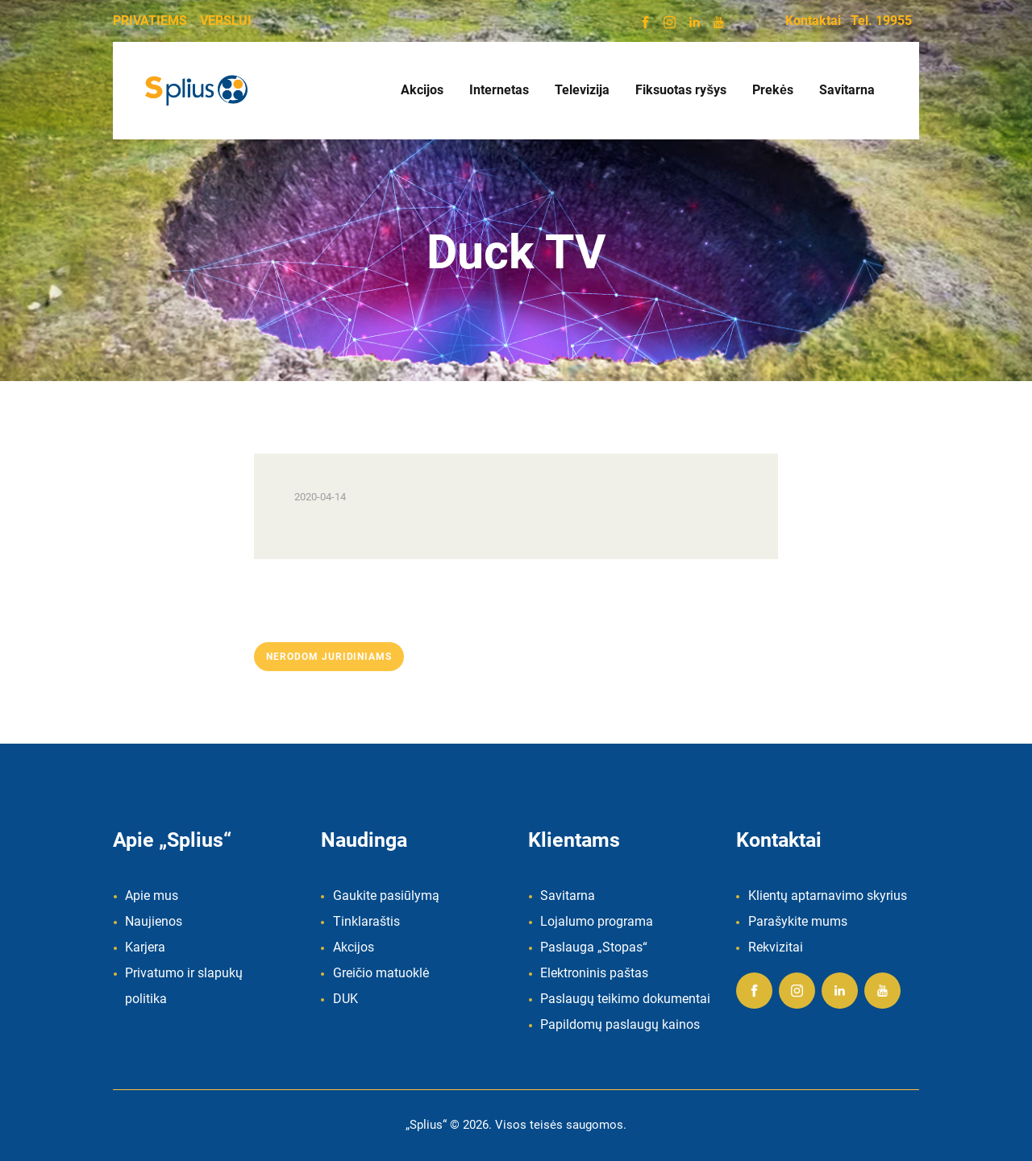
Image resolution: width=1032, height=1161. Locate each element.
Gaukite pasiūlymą (386, 895)
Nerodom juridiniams (329, 656)
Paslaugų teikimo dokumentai (625, 998)
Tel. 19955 (881, 20)
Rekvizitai (775, 947)
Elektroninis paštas (594, 973)
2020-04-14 (320, 497)
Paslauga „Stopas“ (593, 947)
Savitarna (567, 895)
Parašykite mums (797, 921)
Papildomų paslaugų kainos (620, 1024)
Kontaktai (813, 20)
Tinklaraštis (366, 921)
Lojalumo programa (596, 921)
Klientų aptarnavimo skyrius (827, 895)
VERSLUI (226, 20)
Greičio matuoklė (381, 973)
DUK (345, 998)
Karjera (145, 947)
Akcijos (353, 947)
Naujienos (153, 921)
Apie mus (151, 895)
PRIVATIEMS (150, 20)
